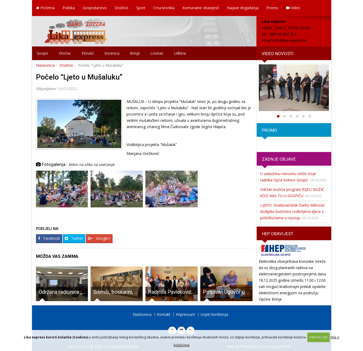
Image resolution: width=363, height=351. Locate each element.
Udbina (180, 53)
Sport (140, 7)
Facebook (49, 238)
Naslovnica (45, 65)
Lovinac (157, 53)
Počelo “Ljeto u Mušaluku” (79, 77)
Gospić (42, 53)
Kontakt (163, 314)
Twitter (74, 238)
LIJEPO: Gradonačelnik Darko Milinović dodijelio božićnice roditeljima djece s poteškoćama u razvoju (292, 211)
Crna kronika (164, 7)
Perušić (88, 53)
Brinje (135, 53)
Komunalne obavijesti (200, 7)
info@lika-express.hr (290, 40)
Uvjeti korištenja (214, 314)
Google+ (99, 238)
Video (293, 7)
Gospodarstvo (95, 7)
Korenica (111, 53)
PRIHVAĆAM (318, 337)
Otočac (65, 53)
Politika (68, 7)
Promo (272, 7)
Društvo (121, 7)
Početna (45, 7)
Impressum (185, 314)
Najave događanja (243, 7)
